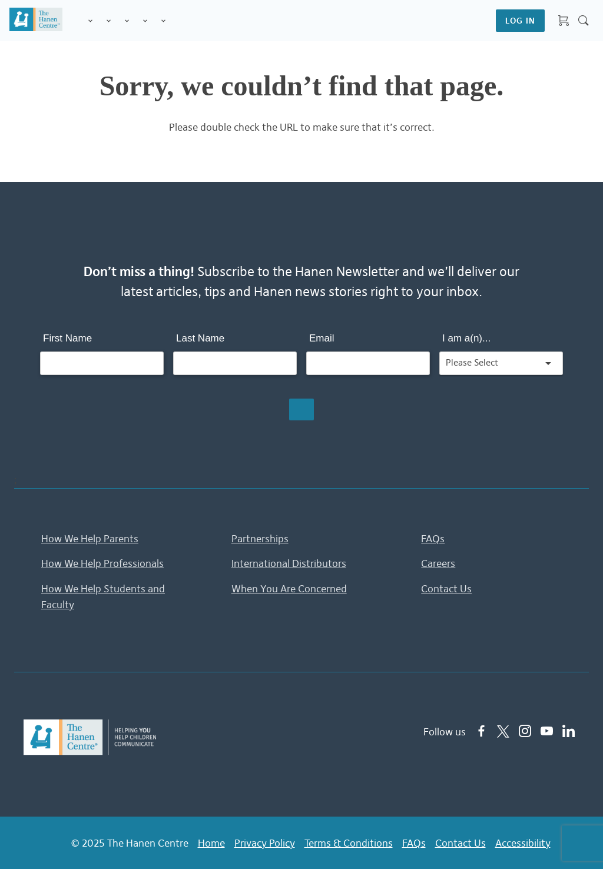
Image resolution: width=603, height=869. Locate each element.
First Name (67, 338)
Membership (163, 21)
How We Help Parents (89, 538)
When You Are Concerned (289, 588)
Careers (438, 563)
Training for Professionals (126, 21)
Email (321, 338)
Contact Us (446, 588)
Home (211, 841)
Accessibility (523, 841)
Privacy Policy (264, 841)
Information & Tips (145, 21)
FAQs (433, 538)
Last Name (200, 338)
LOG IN (520, 20)
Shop (177, 21)
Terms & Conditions (348, 841)
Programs (108, 21)
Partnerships (260, 538)
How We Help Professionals (102, 563)
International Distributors (288, 563)
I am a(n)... (466, 338)
